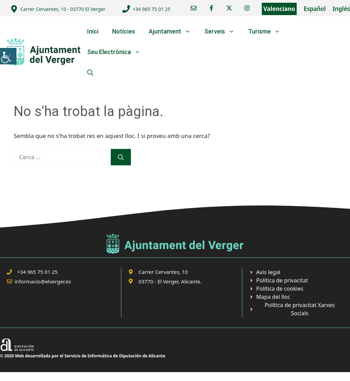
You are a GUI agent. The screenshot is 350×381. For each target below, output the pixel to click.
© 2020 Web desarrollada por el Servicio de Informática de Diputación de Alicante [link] (82, 356)
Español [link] (315, 9)
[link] (8, 56)
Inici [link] (92, 31)
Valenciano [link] (279, 9)
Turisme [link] (267, 31)
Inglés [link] (341, 9)
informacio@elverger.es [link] (43, 281)
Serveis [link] (222, 31)
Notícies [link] (123, 31)
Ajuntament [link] (173, 31)
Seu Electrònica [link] (117, 52)
